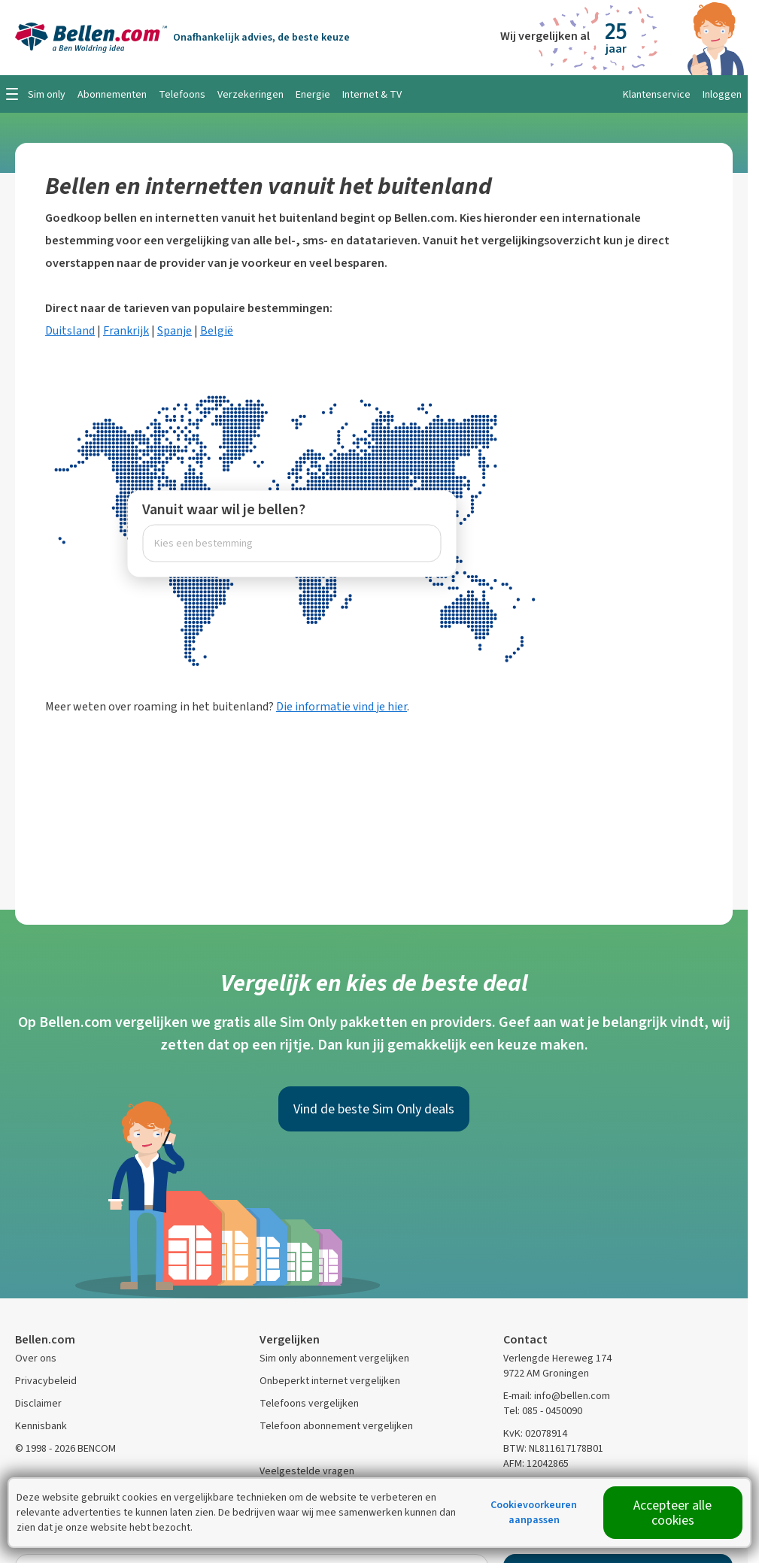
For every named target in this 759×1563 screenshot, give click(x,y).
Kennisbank (41, 1426)
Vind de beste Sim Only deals (373, 1109)
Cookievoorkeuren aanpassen (533, 1512)
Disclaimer (38, 1403)
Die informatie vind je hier (341, 706)
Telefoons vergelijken (309, 1403)
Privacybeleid (46, 1381)
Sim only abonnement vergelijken (334, 1358)
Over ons (35, 1358)
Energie (313, 94)
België (216, 330)
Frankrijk (126, 330)
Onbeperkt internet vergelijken (330, 1381)
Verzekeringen (250, 94)
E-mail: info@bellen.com (556, 1396)
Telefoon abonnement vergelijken (336, 1426)
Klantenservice (657, 94)
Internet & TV (372, 94)
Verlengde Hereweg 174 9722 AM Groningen (557, 1365)
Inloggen (722, 94)
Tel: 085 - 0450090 (542, 1411)
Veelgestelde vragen (307, 1471)
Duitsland (70, 330)
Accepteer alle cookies (672, 1512)
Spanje (174, 330)
